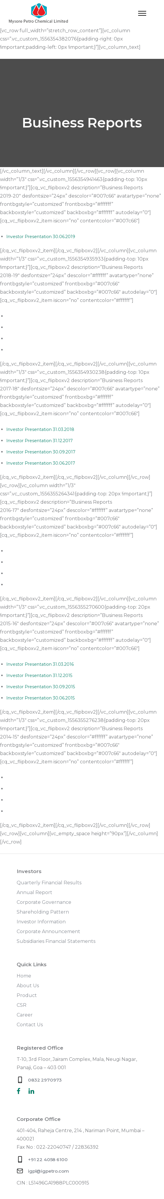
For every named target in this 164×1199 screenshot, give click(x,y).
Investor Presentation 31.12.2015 (39, 675)
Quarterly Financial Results (49, 882)
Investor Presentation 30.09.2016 (40, 573)
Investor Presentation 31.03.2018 (40, 429)
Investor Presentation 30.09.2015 (40, 686)
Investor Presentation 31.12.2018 (39, 327)
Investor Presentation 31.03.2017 (40, 551)
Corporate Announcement (48, 931)
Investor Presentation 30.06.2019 (40, 236)
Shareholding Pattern (43, 912)
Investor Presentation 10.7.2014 (39, 811)
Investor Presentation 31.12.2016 (39, 562)
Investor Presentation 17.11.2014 (39, 788)
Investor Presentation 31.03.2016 (40, 664)
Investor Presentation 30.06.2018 (40, 350)
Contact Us (30, 1024)
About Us (28, 985)
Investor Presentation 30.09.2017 (40, 452)
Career (25, 1015)
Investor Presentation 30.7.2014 (39, 800)
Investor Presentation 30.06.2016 (40, 584)
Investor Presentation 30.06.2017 (40, 463)
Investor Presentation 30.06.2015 (40, 698)
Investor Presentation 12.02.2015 (39, 777)
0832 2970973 (45, 1080)
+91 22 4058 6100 (48, 1159)
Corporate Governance (44, 902)
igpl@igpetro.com (48, 1171)
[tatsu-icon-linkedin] (31, 1091)
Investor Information (41, 922)
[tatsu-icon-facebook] (20, 1091)
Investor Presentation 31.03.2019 (40, 316)
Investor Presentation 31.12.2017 (39, 440)
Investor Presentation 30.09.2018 (41, 338)
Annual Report (34, 892)
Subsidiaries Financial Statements (56, 941)
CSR (21, 1005)
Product (27, 995)
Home (24, 976)
